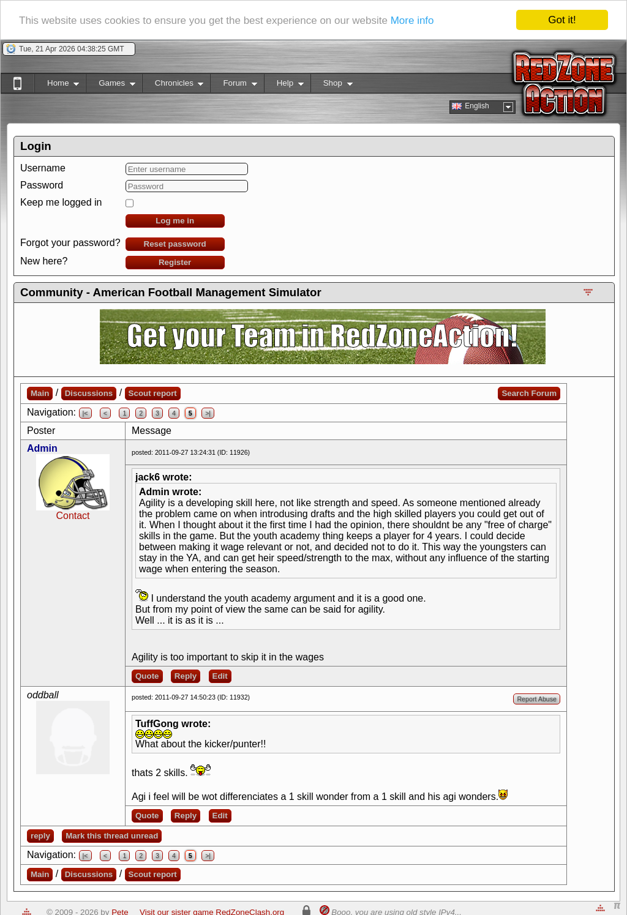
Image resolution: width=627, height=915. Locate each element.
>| (208, 413)
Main (40, 393)
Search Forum (529, 393)
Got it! (562, 20)
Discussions (89, 393)
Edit (220, 676)
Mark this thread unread (112, 835)
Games (110, 85)
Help (284, 85)
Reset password (175, 243)
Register (175, 262)
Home (56, 85)
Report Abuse (537, 699)
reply (40, 835)
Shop (331, 85)
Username (43, 168)
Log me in (175, 220)
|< (85, 413)
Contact (72, 515)
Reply (186, 676)
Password (41, 185)
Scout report (153, 393)
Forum (233, 85)
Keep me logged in (61, 202)
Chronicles (173, 85)
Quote (147, 676)
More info (412, 20)
